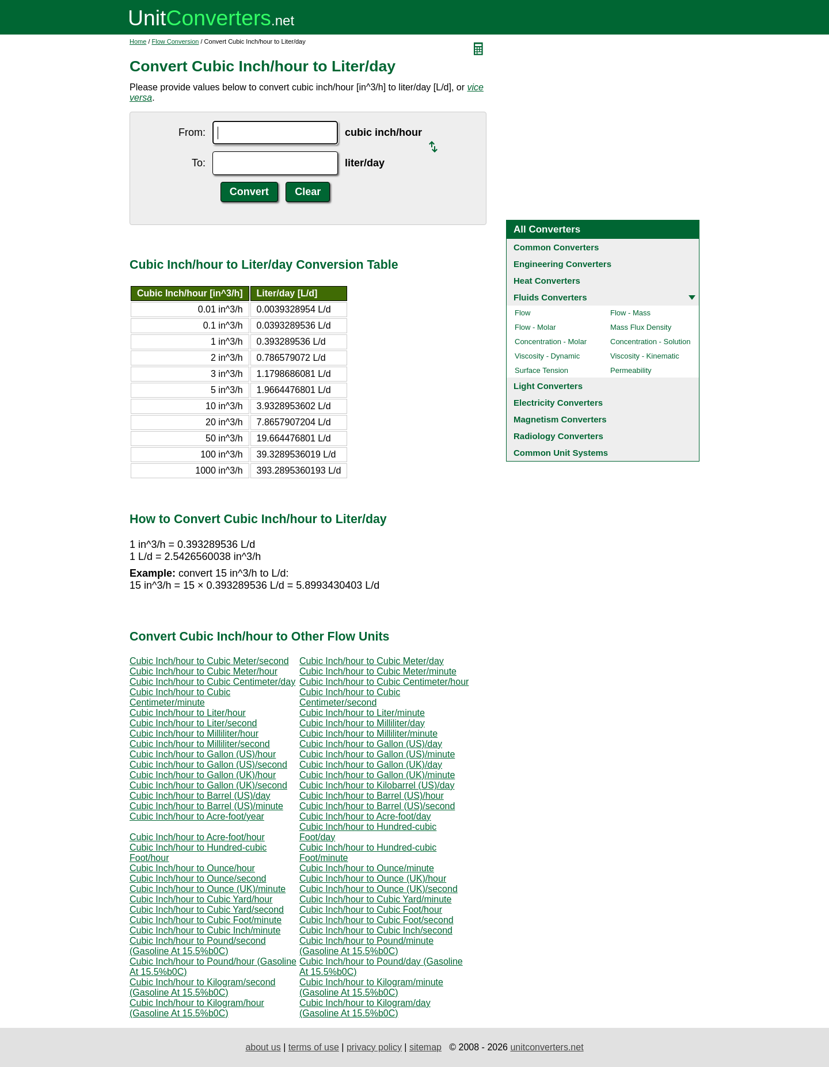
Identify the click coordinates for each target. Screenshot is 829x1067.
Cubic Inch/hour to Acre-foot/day (365, 816)
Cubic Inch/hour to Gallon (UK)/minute (377, 775)
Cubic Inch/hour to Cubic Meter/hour (203, 671)
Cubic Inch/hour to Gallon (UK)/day (370, 764)
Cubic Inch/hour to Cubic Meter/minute (378, 671)
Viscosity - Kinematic (644, 356)
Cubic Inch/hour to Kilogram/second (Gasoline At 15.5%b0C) (202, 987)
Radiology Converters (558, 436)
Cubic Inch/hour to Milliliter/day (362, 723)
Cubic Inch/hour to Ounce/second (198, 878)
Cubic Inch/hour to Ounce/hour (192, 868)
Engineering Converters (562, 264)
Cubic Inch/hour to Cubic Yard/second (207, 909)
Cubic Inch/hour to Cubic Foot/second (376, 920)
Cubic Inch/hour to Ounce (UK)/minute (208, 889)
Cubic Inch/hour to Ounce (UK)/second (378, 889)
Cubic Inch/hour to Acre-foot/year (197, 816)
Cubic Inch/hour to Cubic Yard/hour (201, 899)
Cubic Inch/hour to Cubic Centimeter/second (349, 697)
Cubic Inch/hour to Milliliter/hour (194, 733)
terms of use (313, 1047)
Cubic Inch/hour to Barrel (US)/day (200, 796)
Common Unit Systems (561, 453)
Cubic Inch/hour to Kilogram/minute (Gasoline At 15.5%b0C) (371, 987)
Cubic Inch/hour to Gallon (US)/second (208, 764)
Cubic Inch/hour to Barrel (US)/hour (371, 796)
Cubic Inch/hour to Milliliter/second (200, 744)
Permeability (631, 370)
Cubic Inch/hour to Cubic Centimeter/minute (180, 697)
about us (262, 1047)
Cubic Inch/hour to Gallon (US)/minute (377, 754)
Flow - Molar (535, 327)
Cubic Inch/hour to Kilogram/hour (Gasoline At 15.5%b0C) (197, 1008)
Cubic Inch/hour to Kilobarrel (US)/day (376, 785)
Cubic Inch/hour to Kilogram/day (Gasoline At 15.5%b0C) (365, 1008)
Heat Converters (547, 280)
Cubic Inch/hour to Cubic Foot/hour (370, 909)
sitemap (425, 1047)
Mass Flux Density (640, 327)
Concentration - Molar (551, 341)
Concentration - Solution (650, 341)
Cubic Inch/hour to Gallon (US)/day (370, 744)
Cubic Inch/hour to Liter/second (193, 723)
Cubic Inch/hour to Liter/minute (362, 713)
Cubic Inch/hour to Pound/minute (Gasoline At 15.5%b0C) (366, 946)
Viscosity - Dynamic (547, 356)
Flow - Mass (630, 312)
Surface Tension (541, 370)
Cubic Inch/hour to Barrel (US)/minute (206, 806)
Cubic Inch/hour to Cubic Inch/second (375, 930)
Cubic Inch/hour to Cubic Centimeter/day (212, 682)
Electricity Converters (558, 402)
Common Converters (556, 247)
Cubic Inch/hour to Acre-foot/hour (197, 837)
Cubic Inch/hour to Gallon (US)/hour (203, 754)
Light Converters (548, 386)
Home (138, 41)
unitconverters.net (546, 1047)
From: (192, 132)
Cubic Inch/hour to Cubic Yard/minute (375, 899)
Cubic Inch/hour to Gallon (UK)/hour (203, 775)
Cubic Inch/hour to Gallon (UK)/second (208, 785)
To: (199, 163)
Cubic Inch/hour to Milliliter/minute (368, 733)
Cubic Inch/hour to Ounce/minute (366, 868)
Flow (522, 312)
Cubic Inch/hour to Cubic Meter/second (209, 661)
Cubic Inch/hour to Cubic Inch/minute (205, 930)
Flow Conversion (175, 41)
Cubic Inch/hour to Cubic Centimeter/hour (384, 682)
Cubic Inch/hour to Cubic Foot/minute (206, 920)
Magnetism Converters (560, 419)
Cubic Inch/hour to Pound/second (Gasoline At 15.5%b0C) (198, 946)
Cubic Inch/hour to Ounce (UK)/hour (372, 878)
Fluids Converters (550, 297)
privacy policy (374, 1047)
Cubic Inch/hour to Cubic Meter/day (371, 661)
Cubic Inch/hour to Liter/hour (188, 713)
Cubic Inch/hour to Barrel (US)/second (377, 806)
